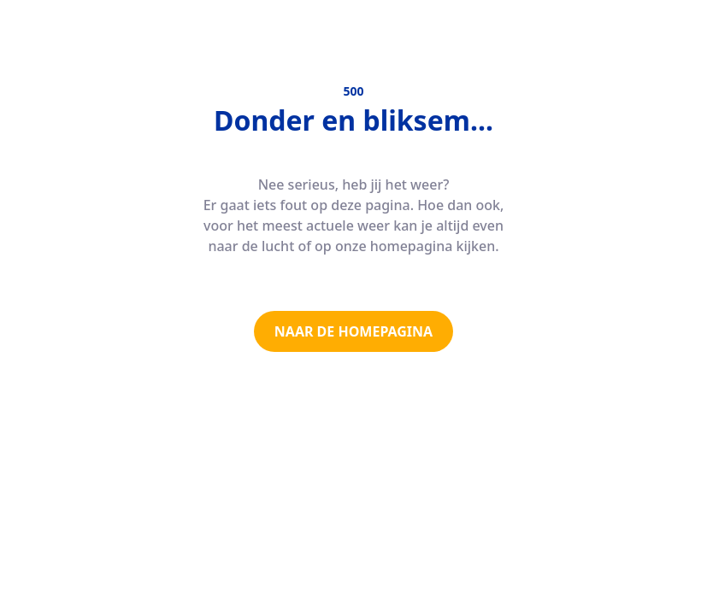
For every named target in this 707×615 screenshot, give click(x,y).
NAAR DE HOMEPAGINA (353, 331)
